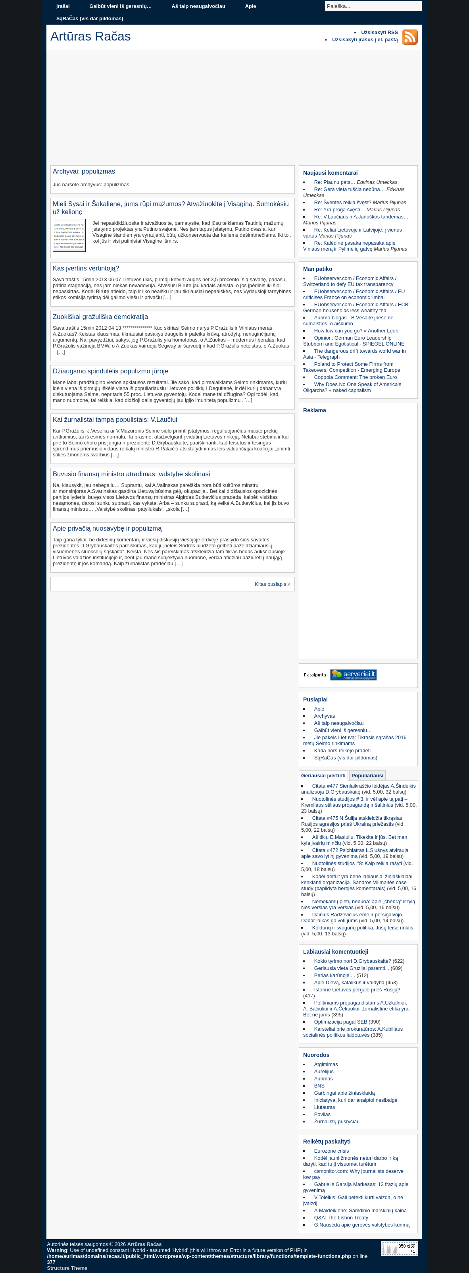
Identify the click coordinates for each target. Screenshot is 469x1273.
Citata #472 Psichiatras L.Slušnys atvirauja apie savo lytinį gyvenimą (354, 853)
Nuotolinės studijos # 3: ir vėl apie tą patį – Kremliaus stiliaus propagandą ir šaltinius (354, 802)
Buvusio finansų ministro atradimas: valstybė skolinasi (131, 474)
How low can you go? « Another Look (356, 331)
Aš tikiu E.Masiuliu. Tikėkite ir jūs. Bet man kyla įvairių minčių (354, 840)
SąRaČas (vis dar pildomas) (89, 18)
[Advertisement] (234, 109)
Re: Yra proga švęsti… (339, 209)
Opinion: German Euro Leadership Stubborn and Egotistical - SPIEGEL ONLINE (354, 341)
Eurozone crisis (331, 1151)
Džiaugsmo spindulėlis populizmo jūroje (110, 371)
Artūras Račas (144, 1244)
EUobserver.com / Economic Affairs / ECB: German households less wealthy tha (356, 307)
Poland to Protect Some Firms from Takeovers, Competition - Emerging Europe (351, 367)
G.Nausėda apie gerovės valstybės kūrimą (361, 1225)
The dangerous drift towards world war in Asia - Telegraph (354, 354)
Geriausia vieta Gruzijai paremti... (351, 968)
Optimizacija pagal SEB (340, 1022)
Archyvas (324, 716)
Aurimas (323, 1079)
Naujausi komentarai (330, 173)
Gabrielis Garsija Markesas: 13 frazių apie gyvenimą (355, 1187)
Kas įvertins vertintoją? (86, 268)
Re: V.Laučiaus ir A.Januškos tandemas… (361, 217)
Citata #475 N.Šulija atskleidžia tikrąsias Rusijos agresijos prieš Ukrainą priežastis (351, 821)
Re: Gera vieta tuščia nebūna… (349, 189)
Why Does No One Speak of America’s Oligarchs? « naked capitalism (352, 387)
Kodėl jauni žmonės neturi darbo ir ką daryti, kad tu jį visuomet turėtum (350, 1161)
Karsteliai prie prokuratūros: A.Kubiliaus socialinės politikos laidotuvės (353, 1032)
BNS (319, 1086)
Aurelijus (324, 1071)
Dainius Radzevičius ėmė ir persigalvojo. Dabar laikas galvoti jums (352, 917)
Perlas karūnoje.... (334, 975)
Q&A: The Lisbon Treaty (341, 1218)
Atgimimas (326, 1064)
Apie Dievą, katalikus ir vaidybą (349, 982)
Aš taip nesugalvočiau (198, 6)
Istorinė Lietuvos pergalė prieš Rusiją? (357, 990)
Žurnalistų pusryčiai (336, 1121)
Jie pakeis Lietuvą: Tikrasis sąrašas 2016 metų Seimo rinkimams (354, 740)
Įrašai (62, 6)
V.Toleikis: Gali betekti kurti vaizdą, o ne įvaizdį (353, 1200)
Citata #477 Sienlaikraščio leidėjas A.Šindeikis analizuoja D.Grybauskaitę (358, 789)
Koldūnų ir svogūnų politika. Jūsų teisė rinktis (362, 928)
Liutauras (324, 1107)
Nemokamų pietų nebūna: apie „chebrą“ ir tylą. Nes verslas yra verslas (359, 904)
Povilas (322, 1114)
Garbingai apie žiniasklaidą (344, 1093)
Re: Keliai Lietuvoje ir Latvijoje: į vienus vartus (352, 233)
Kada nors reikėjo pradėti (342, 750)
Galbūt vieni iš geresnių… (120, 6)
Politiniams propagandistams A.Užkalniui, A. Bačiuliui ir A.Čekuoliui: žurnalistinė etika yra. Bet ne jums (356, 1009)
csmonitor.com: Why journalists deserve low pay (353, 1174)
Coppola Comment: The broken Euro (355, 377)
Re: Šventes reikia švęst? (342, 202)
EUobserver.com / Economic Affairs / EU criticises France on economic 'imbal (354, 294)
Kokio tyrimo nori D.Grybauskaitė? (352, 961)
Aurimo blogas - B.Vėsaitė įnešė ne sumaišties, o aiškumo (348, 320)
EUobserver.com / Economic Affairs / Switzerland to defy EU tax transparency (349, 281)
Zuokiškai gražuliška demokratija (100, 317)
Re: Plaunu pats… (335, 182)
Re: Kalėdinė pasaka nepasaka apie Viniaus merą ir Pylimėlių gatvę (349, 246)
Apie (250, 6)
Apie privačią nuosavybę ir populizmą (107, 528)
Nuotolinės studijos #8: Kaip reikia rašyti (357, 863)
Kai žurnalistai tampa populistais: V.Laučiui (115, 419)
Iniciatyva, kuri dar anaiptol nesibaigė (356, 1100)
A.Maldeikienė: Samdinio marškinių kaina (360, 1210)
